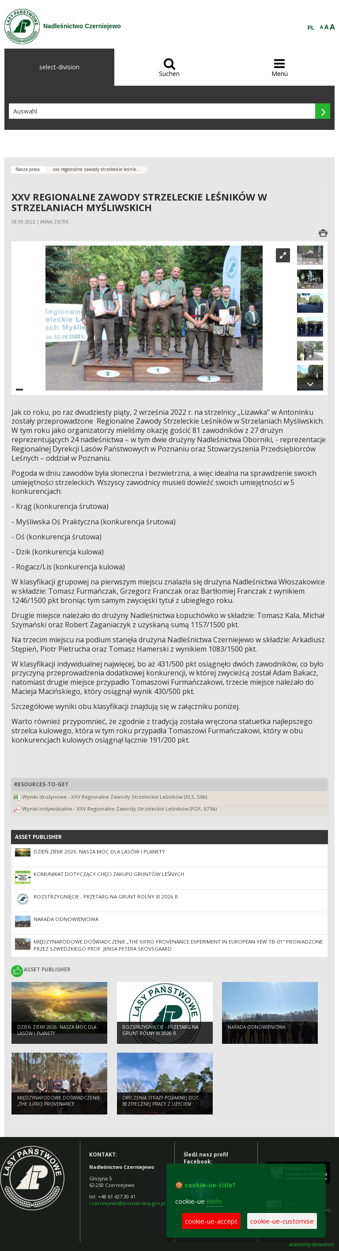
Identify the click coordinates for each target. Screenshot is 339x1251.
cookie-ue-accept (211, 1221)
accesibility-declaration (312, 1244)
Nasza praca (27, 169)
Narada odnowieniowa (66, 919)
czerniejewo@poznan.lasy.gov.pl (127, 1203)
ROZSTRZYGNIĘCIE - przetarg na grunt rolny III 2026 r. (106, 896)
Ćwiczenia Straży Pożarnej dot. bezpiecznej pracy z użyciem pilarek (161, 1104)
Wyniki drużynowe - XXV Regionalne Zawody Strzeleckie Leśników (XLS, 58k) (114, 796)
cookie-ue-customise (282, 1221)
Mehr (214, 1201)
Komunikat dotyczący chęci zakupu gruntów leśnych (109, 874)
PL (311, 28)
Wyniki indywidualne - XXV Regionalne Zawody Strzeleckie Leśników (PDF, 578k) (119, 808)
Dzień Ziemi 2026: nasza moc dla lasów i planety (99, 851)
